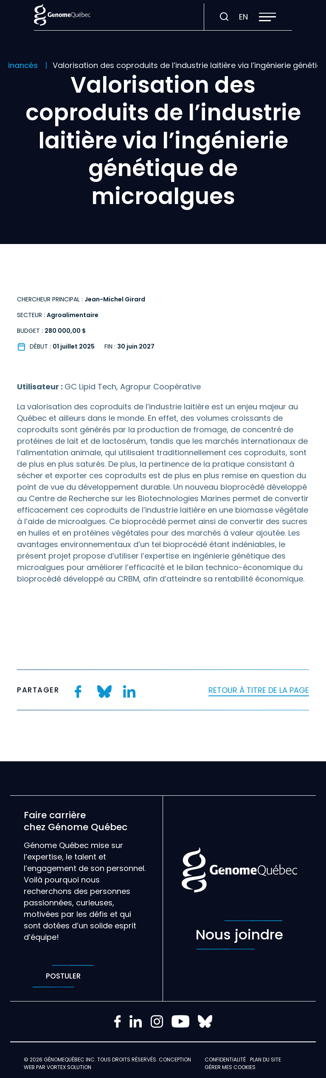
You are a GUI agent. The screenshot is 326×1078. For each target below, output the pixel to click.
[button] (267, 17)
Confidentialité (225, 1059)
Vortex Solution (69, 1067)
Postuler (63, 976)
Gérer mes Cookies (230, 1067)
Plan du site (265, 1059)
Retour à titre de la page (258, 690)
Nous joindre (239, 935)
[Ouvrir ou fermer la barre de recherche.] (224, 17)
